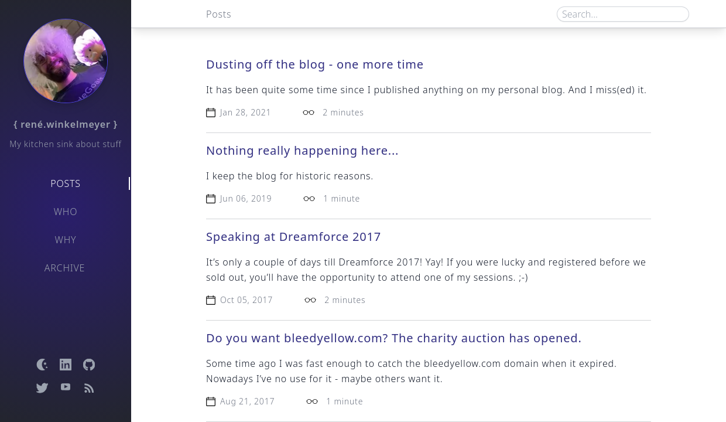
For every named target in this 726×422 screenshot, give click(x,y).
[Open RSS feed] (89, 388)
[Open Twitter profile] (42, 388)
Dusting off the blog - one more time (315, 64)
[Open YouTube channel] (65, 388)
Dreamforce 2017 (379, 262)
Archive (64, 267)
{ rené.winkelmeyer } (65, 124)
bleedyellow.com (462, 363)
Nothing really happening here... (302, 150)
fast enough (334, 363)
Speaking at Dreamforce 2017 (293, 236)
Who (66, 211)
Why (66, 239)
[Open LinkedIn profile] (65, 364)
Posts (65, 183)
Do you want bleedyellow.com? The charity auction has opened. (394, 338)
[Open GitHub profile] (89, 364)
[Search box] (623, 14)
